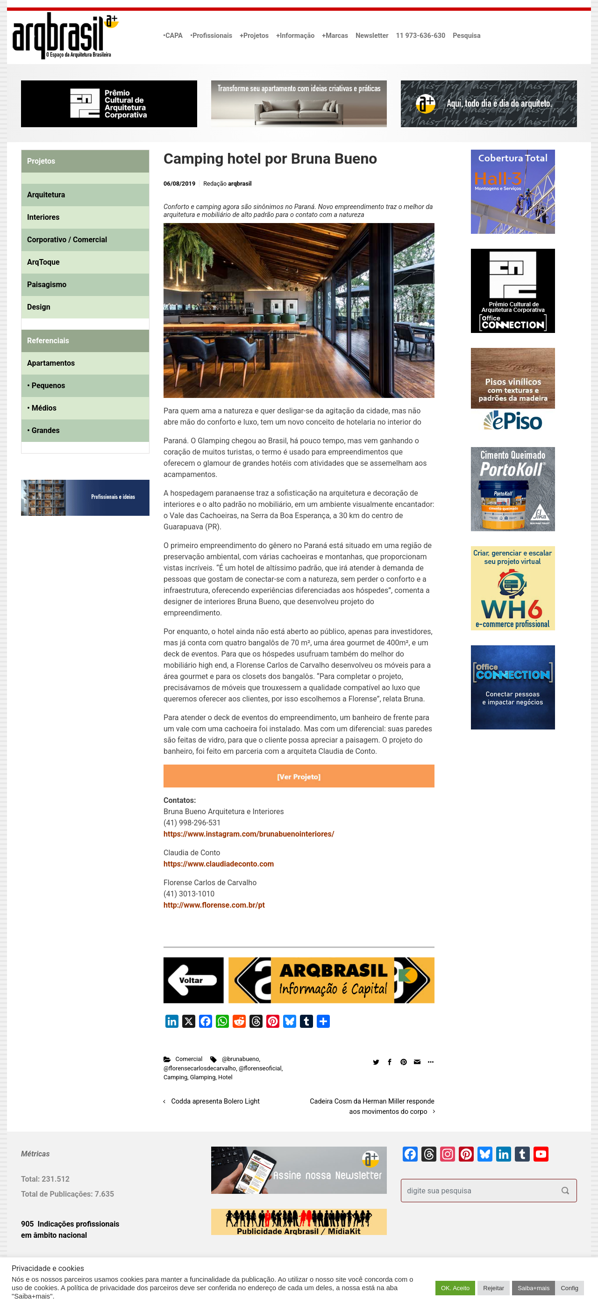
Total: (31, 1179)
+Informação (295, 36)
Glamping (203, 1077)
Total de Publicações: (58, 1194)
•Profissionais (211, 36)
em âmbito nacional (54, 1235)
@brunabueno (240, 1058)
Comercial (189, 1058)
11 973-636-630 (420, 36)
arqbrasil (240, 183)
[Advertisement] (79, 618)
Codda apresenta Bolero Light (215, 1101)
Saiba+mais (533, 1288)
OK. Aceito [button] (455, 1288)
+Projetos (254, 36)
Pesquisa (466, 36)
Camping (175, 1077)
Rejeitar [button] (493, 1288)
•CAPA (173, 36)
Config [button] (569, 1288)
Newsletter (372, 36)
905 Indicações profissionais (70, 1224)
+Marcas (335, 36)
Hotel (225, 1077)
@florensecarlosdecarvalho (200, 1068)
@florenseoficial (260, 1068)
